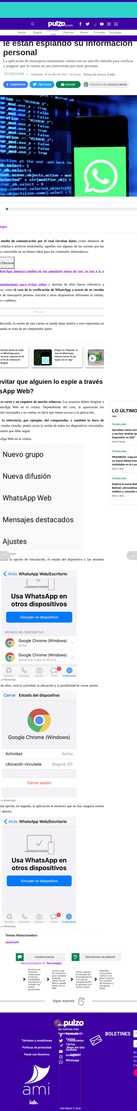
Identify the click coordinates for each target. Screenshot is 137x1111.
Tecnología (115, 32)
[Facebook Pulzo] (80, 25)
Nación (22, 32)
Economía (99, 32)
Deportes (68, 32)
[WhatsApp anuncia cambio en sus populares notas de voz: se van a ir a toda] (97, 357)
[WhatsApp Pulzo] (116, 25)
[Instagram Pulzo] (109, 25)
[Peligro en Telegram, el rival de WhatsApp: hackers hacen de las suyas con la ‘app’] (43, 357)
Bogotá (37, 32)
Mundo (84, 32)
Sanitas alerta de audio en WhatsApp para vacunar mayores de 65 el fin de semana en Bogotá (12, 356)
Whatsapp (12, 942)
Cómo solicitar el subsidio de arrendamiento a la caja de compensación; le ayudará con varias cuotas (84, 979)
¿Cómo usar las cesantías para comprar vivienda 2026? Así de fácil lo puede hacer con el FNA (59, 979)
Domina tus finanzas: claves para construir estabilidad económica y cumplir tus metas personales (34, 979)
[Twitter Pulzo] (87, 25)
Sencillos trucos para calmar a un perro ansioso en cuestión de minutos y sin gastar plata (107, 979)
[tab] (41, 957)
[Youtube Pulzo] (102, 25)
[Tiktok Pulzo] (95, 26)
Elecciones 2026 (53, 32)
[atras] (92, 358)
